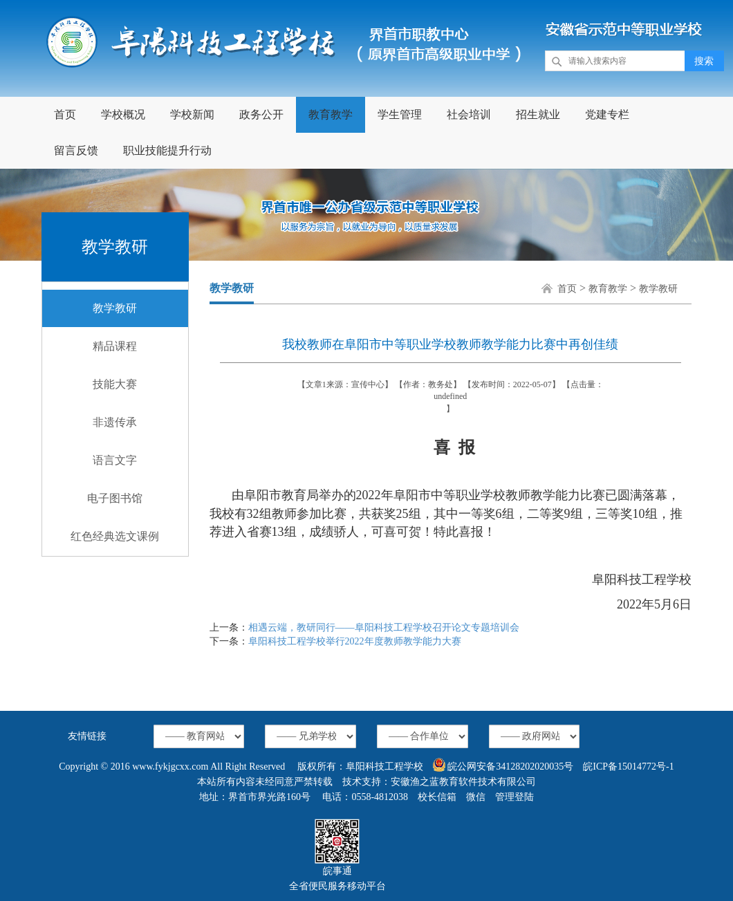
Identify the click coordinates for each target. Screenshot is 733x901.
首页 (65, 114)
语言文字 (115, 460)
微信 (475, 797)
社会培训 (469, 114)
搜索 (704, 61)
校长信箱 (437, 797)
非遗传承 (115, 422)
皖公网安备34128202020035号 (503, 765)
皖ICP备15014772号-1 (628, 766)
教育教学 (330, 114)
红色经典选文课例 (115, 536)
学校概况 (123, 114)
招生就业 (538, 114)
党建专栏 (607, 114)
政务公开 (261, 114)
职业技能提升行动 (167, 150)
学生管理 (400, 114)
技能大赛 (115, 384)
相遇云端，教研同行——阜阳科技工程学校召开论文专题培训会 (383, 627)
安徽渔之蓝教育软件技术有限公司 (463, 782)
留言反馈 (76, 150)
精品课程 (115, 346)
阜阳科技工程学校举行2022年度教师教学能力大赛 (354, 641)
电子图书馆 (114, 498)
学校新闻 (192, 114)
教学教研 (115, 308)
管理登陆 (514, 797)
